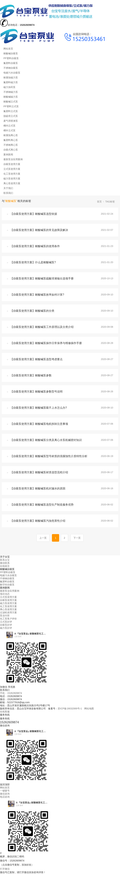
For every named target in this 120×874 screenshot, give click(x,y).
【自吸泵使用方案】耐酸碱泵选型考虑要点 (36, 359)
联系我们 (8, 193)
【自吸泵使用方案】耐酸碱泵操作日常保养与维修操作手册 (46, 343)
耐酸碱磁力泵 (10, 96)
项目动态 (5, 594)
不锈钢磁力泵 (10, 92)
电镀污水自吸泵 (11, 72)
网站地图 (89, 708)
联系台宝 (5, 559)
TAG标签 (110, 201)
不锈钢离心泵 (10, 144)
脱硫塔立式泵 (10, 116)
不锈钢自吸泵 (10, 68)
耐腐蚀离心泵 (10, 135)
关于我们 (8, 188)
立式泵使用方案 (11, 169)
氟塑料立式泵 (10, 111)
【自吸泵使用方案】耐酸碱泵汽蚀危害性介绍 (37, 520)
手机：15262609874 (11, 693)
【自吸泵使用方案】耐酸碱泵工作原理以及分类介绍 (42, 326)
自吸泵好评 (6, 624)
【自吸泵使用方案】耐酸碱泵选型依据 (33, 213)
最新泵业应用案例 (13, 159)
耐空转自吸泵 (7, 584)
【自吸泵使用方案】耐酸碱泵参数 (31, 375)
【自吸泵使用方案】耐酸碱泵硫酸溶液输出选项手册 (42, 278)
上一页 (43, 537)
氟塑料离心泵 (10, 140)
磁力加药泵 (9, 87)
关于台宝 (5, 556)
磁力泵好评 (6, 628)
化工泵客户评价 (8, 618)
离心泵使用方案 (11, 183)
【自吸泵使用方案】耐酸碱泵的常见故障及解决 (39, 230)
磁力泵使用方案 (11, 178)
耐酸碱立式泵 (10, 101)
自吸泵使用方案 (11, 164)
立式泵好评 (6, 621)
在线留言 (5, 566)
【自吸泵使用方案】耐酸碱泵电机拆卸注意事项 (39, 423)
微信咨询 (5, 793)
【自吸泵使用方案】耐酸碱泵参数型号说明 (36, 391)
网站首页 (8, 48)
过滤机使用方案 (8, 612)
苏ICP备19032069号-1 (70, 708)
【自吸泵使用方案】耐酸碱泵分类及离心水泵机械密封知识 (46, 440)
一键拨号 (5, 790)
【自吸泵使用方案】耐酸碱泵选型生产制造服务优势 (42, 504)
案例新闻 (8, 154)
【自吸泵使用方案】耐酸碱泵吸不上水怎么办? (38, 407)
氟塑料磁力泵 (10, 82)
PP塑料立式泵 (11, 106)
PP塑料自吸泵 (11, 58)
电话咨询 (5, 796)
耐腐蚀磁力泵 (10, 77)
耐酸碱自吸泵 (10, 53)
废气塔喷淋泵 (10, 120)
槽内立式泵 (9, 125)
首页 (99, 201)
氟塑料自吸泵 (10, 63)
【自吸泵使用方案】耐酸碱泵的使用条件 (35, 246)
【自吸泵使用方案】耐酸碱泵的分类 (32, 310)
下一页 (77, 537)
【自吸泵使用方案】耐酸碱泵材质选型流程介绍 (39, 472)
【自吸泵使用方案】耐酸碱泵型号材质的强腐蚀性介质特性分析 (48, 456)
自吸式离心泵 (10, 149)
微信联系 (5, 563)
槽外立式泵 (9, 130)
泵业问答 (5, 615)
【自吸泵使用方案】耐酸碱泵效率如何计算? (37, 294)
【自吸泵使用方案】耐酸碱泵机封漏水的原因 (37, 488)
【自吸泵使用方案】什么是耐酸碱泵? (33, 262)
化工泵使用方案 (11, 173)
